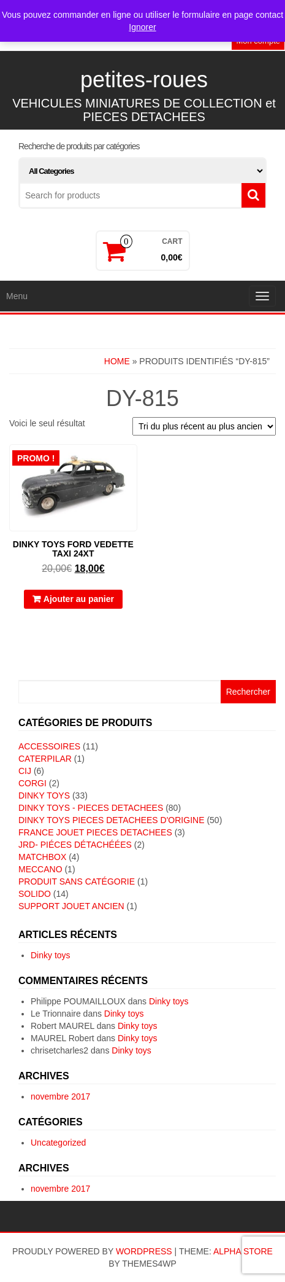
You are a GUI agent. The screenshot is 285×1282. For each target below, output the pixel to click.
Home (117, 361)
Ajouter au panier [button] (79, 599)
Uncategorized (58, 1142)
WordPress (144, 1251)
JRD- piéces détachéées (75, 845)
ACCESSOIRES (49, 746)
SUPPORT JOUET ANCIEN (71, 906)
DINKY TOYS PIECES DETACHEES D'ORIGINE (111, 820)
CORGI (32, 783)
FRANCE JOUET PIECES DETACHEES (95, 832)
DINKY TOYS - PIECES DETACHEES (90, 808)
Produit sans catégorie (76, 881)
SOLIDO (34, 894)
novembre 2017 (60, 1096)
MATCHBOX (42, 857)
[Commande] (204, 426)
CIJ (24, 771)
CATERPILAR (45, 759)
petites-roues (144, 79)
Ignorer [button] (142, 27)
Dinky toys (50, 955)
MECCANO (40, 869)
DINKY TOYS (44, 795)
